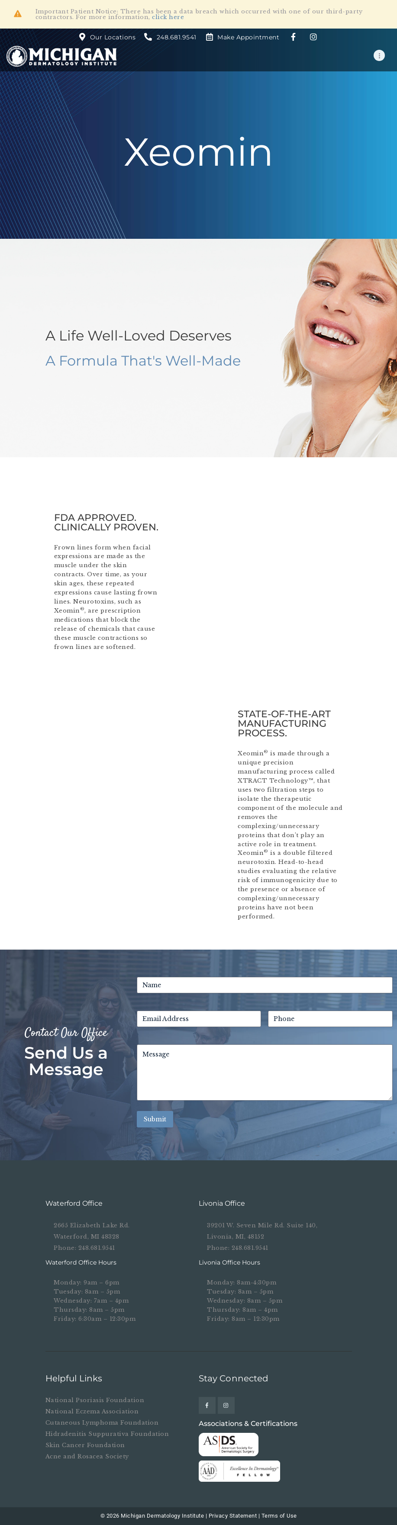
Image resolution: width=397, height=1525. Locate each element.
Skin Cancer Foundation (85, 1445)
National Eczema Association (92, 1411)
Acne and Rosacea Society (87, 1456)
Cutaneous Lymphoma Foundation (102, 1422)
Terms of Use (279, 1515)
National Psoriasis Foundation (95, 1400)
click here (168, 17)
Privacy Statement (233, 1515)
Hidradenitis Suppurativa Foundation (107, 1434)
